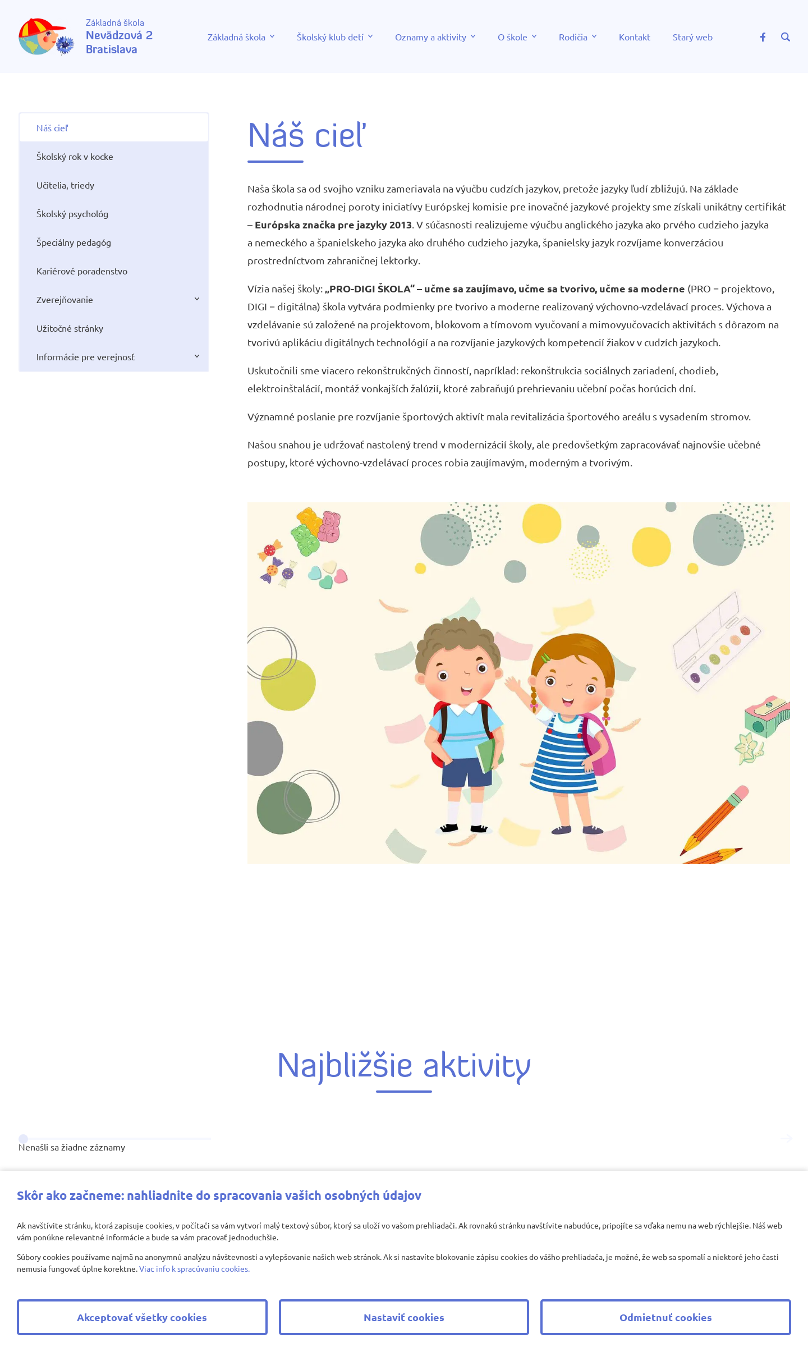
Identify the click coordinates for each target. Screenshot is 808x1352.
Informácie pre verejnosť (85, 356)
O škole (512, 36)
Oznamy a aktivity (430, 36)
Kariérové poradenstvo (81, 270)
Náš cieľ (52, 127)
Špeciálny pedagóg (73, 242)
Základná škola (236, 36)
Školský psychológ (72, 213)
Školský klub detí (330, 36)
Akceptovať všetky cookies (142, 1316)
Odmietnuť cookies (665, 1316)
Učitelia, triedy (65, 184)
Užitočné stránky (69, 327)
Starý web (693, 36)
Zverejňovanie (64, 299)
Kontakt (634, 36)
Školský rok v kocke (74, 156)
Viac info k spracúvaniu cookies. (194, 1268)
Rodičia (573, 36)
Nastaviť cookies (404, 1316)
